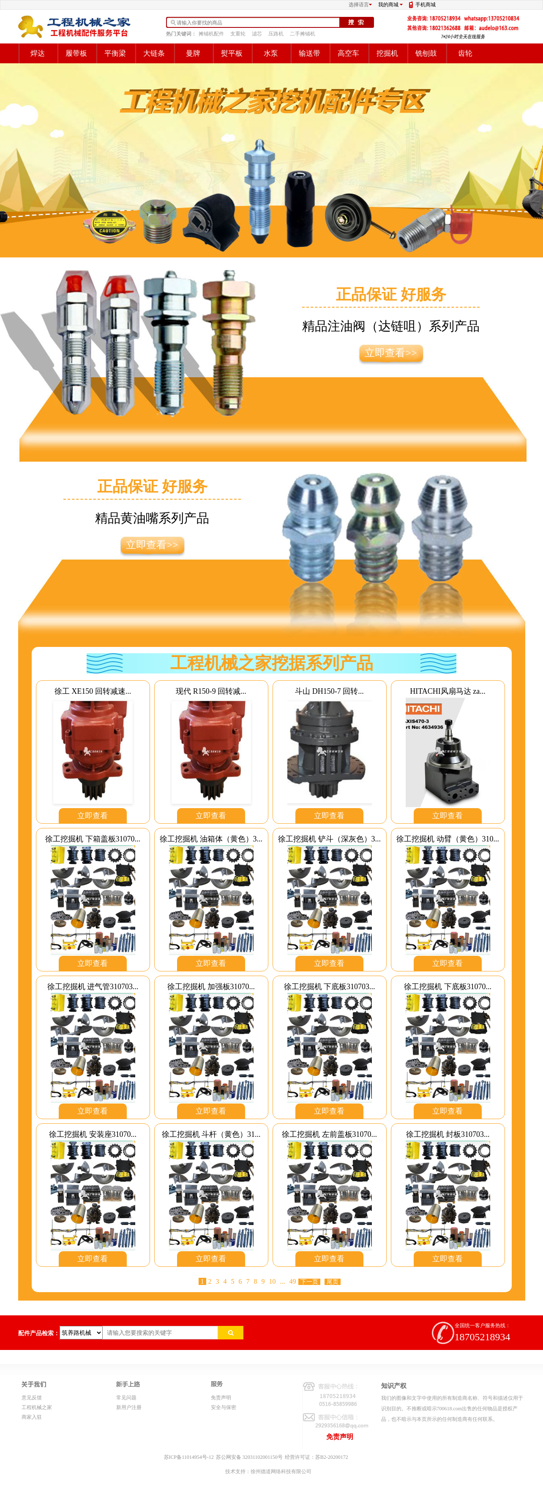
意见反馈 (32, 1398)
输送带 (309, 53)
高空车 (348, 53)
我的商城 (388, 5)
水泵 (271, 53)
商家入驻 (32, 1417)
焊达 (37, 53)
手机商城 (425, 5)
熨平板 (232, 53)
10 (272, 1281)
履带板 (76, 53)
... (282, 1281)
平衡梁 (115, 53)
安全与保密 (223, 1407)
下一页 (309, 1282)
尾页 (332, 1282)
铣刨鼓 (426, 53)
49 (292, 1281)
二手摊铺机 (302, 34)
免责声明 (221, 1398)
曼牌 (193, 53)
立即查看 (92, 815)
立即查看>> (391, 352)
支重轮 (238, 34)
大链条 (154, 53)
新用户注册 (129, 1407)
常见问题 (126, 1398)
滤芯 (257, 34)
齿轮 (465, 53)
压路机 (276, 34)
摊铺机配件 (211, 34)
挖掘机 (387, 53)
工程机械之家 (37, 1407)
